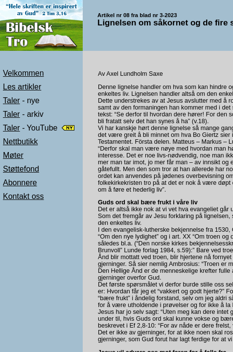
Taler (11, 100)
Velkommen (23, 73)
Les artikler (22, 87)
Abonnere (20, 182)
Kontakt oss (23, 196)
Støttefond (21, 169)
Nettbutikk (20, 141)
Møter (13, 155)
